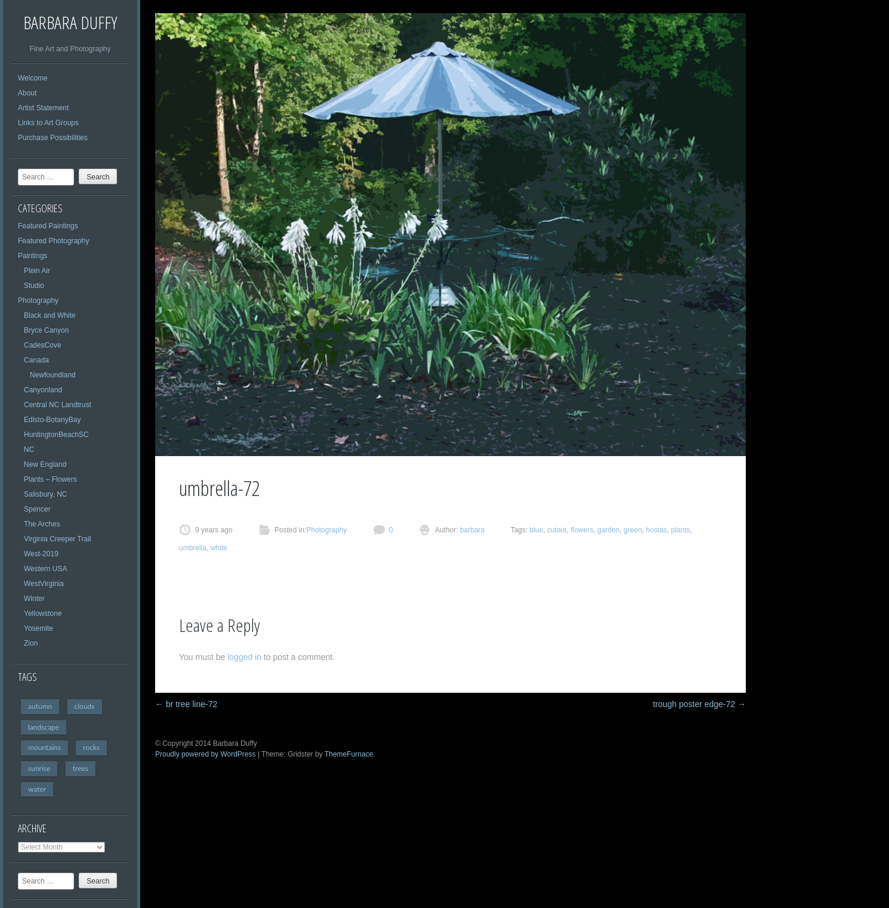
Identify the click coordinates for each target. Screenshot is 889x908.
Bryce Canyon (46, 330)
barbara (471, 530)
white (219, 548)
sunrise (39, 768)
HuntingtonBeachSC (56, 434)
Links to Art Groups (48, 123)
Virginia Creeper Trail (57, 539)
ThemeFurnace (349, 754)
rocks (91, 747)
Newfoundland (53, 375)
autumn (40, 706)
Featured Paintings (48, 226)
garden (608, 530)
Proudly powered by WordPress (205, 754)
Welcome (33, 78)
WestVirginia (44, 583)
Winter (34, 598)
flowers (581, 530)
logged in (244, 657)
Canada (36, 360)
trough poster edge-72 (699, 704)
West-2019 (41, 554)
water (37, 789)
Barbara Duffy (70, 22)
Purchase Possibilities (53, 138)
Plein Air (37, 270)
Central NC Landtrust (57, 405)
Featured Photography (53, 241)
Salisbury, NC (45, 494)
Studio (34, 285)
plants (680, 530)
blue (537, 530)
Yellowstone (43, 613)
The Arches (42, 524)
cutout (557, 530)
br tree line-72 (186, 704)
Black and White (50, 315)
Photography (38, 300)
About (27, 93)
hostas (656, 530)
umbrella (192, 548)
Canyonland (43, 390)
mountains (44, 747)
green (632, 530)
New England (45, 464)
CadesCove (42, 345)
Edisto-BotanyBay (52, 420)
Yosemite (38, 628)
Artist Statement (43, 108)
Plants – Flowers (50, 479)
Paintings (32, 256)
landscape (43, 727)
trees (80, 768)
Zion (31, 643)
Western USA (45, 569)
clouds (85, 706)
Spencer (37, 509)
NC (29, 449)
